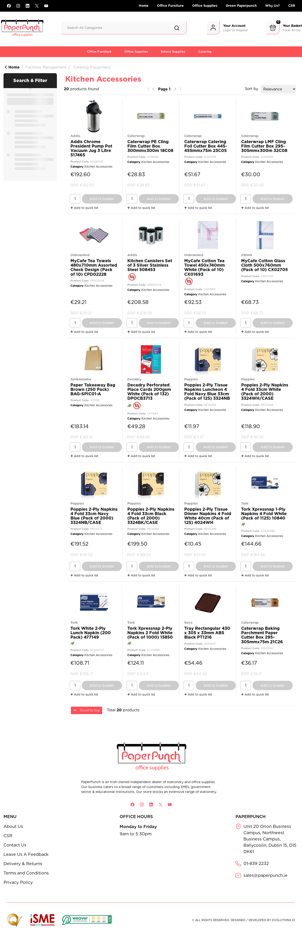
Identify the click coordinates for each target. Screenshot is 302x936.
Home (144, 5)
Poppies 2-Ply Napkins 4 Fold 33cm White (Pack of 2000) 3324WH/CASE (264, 391)
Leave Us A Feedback (26, 854)
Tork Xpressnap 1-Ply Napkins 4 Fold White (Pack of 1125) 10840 (264, 513)
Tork (244, 503)
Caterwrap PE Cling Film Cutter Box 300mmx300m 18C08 (150, 146)
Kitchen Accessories (98, 166)
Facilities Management (45, 67)
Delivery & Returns (22, 863)
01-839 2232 (256, 863)
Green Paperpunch (241, 5)
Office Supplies (204, 5)
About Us (13, 826)
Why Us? (272, 5)
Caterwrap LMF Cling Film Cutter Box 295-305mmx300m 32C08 (264, 146)
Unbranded (80, 255)
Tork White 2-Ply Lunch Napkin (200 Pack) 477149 (90, 633)
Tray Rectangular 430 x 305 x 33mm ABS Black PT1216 (207, 633)
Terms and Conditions (26, 873)
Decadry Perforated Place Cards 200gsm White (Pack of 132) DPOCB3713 (149, 391)
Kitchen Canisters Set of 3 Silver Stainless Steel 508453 (149, 265)
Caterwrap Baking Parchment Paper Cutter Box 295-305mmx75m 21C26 (262, 635)
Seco (188, 622)
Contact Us (14, 845)
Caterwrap (136, 136)
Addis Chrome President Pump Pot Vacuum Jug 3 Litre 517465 (91, 148)
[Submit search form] (177, 28)
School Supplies (173, 51)
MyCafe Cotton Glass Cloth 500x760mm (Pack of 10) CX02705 (264, 265)
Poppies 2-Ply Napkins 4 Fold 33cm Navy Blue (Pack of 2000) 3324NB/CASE (94, 516)
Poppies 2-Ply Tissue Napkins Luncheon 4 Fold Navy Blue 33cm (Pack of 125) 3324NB (207, 391)
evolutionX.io (283, 920)
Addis (75, 136)
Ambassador (80, 379)
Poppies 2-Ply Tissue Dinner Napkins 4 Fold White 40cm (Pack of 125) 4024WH (207, 516)
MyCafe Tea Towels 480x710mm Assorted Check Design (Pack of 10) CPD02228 (93, 267)
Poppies (191, 379)
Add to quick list (84, 208)
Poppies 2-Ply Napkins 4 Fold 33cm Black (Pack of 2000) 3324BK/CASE (150, 516)
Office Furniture (170, 5)
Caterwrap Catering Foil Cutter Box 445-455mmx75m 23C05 (205, 146)
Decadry (134, 379)
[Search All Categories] (124, 27)
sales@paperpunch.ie (265, 875)
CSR (291, 5)
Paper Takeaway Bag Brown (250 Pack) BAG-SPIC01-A (92, 389)
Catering (205, 51)
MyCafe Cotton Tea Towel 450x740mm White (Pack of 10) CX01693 (204, 267)
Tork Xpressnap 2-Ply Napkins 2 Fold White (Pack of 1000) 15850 (150, 633)
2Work (246, 255)
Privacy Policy (18, 882)
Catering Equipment (91, 67)
